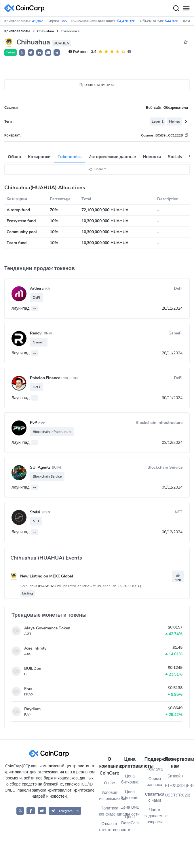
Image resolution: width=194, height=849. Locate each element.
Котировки (39, 157)
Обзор (14, 157)
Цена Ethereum (129, 795)
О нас (109, 783)
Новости (152, 157)
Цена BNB (129, 807)
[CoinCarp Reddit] (42, 810)
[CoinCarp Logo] (25, 8)
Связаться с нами (154, 797)
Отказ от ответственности (109, 827)
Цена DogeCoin (130, 820)
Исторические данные (112, 157)
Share (95, 169)
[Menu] (186, 8)
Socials (175, 157)
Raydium (32, 709)
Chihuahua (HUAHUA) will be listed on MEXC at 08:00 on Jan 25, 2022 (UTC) (80, 586)
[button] (31, 52)
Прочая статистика (97, 84)
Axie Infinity (35, 648)
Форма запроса (154, 782)
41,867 (37, 21)
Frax (28, 688)
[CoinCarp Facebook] (30, 810)
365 (64, 21)
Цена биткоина (129, 779)
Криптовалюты (17, 31)
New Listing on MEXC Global (41, 576)
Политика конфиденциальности (109, 811)
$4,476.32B (126, 21)
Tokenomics (69, 157)
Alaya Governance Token (47, 628)
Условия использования (109, 795)
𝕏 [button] (22, 53)
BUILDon (32, 668)
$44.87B (171, 21)
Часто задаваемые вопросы (154, 816)
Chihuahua (45, 31)
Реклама (155, 769)
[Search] (175, 8)
